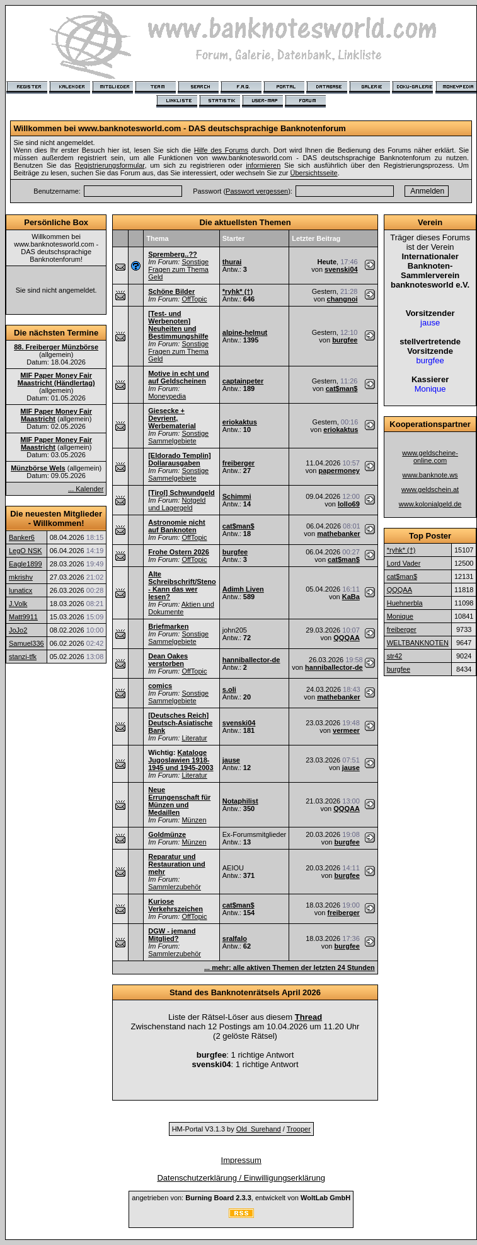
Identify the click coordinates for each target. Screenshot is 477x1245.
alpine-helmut (245, 332)
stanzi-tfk (23, 656)
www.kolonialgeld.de (430, 504)
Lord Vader (404, 563)
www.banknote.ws (430, 475)
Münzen (193, 820)
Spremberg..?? (172, 254)
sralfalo (234, 938)
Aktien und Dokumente (181, 608)
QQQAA (346, 637)
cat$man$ (342, 388)
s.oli (229, 689)
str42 (394, 656)
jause (231, 760)
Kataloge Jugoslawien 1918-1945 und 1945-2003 (180, 760)
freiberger (238, 463)
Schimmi (236, 496)
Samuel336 (26, 643)
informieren (263, 165)
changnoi (342, 299)
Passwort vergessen (257, 191)
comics (160, 685)
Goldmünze (167, 834)
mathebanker (338, 533)
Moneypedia (167, 396)
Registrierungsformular (110, 165)
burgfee (344, 340)
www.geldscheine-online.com (430, 456)
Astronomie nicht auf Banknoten (176, 526)
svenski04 (341, 269)
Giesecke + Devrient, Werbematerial (172, 418)
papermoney (339, 470)
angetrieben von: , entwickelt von (241, 1197)
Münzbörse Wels (38, 468)
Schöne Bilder (171, 291)
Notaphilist (240, 801)
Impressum (241, 1160)
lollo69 (349, 504)
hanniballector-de (251, 659)
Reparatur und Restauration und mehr (176, 864)
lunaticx (20, 590)
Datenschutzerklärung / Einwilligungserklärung (241, 1178)
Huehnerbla (405, 603)
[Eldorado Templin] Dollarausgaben (179, 459)
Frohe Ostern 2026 (178, 552)
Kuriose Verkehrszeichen (175, 905)
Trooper (299, 1129)
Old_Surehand (258, 1129)
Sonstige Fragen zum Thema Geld (178, 269)
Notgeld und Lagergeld (176, 503)
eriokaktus (239, 422)
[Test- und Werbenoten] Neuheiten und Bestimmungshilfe (178, 325)
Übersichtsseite (313, 173)
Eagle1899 (25, 564)
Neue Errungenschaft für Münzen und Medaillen (179, 801)
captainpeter (242, 381)
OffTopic (194, 299)
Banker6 (22, 537)
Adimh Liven (243, 589)
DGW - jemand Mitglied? (171, 934)
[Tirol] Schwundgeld (181, 492)
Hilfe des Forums (221, 150)
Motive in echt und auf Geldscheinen (178, 377)
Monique (400, 616)
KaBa (351, 596)
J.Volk (18, 603)
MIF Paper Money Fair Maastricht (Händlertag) (56, 379)
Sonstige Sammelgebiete (178, 437)
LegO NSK (25, 550)
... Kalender (85, 489)
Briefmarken (168, 626)
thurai (232, 262)
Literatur (194, 738)
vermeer (346, 730)
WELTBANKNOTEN (418, 642)
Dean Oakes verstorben (168, 659)
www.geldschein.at (430, 489)
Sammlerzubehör (174, 887)
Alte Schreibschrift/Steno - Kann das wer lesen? (182, 585)
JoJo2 (18, 630)
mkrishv (21, 577)
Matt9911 (23, 617)
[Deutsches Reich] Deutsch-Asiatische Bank (180, 722)
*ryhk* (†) (237, 291)
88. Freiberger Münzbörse (56, 347)
